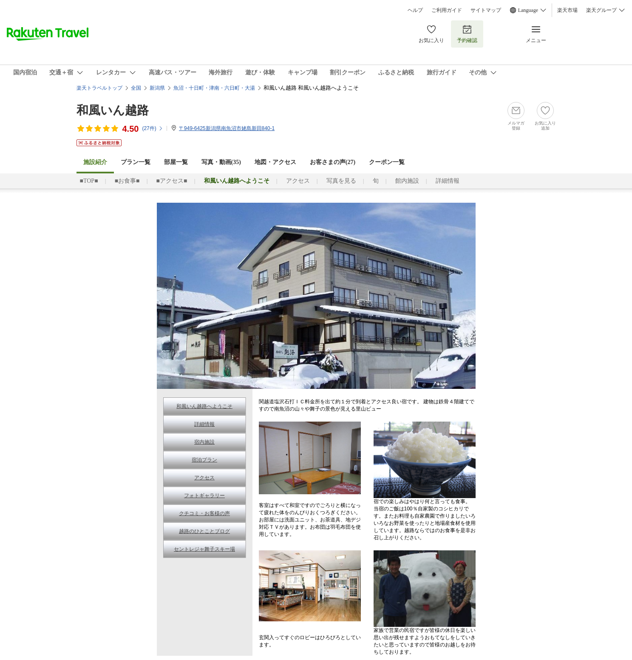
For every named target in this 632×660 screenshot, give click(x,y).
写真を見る (341, 181)
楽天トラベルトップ (99, 88)
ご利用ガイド (446, 10)
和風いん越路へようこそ (204, 406)
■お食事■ (127, 181)
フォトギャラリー (204, 496)
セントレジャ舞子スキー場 (204, 549)
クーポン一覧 (387, 162)
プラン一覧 (135, 162)
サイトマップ (485, 10)
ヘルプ (415, 10)
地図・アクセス (275, 162)
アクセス (298, 181)
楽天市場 (567, 10)
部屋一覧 (176, 162)
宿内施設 (204, 442)
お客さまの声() (332, 162)
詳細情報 (447, 181)
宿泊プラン (204, 460)
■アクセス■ (171, 181)
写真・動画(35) (221, 162)
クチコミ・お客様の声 (204, 513)
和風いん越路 (113, 110)
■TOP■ (89, 181)
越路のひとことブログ (204, 531)
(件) (152, 128)
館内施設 (407, 181)
